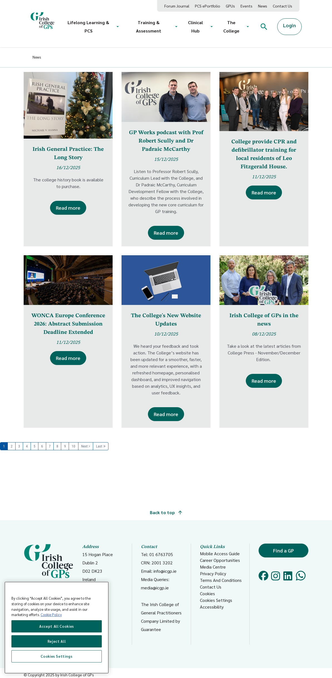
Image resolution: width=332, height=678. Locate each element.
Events (246, 5)
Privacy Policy (213, 573)
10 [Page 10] (73, 446)
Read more (68, 207)
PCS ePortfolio (207, 5)
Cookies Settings (216, 600)
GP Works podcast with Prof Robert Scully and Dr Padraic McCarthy (166, 141)
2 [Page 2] (11, 446)
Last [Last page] (99, 446)
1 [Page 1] (4, 446)
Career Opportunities (220, 560)
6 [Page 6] (42, 446)
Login (289, 25)
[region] (56, 628)
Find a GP (283, 550)
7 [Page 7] (50, 446)
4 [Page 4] (27, 446)
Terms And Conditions (221, 580)
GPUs (230, 5)
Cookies (207, 593)
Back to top (166, 512)
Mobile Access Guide (220, 553)
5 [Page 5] (34, 446)
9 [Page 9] (65, 446)
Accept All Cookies (56, 626)
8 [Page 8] (57, 446)
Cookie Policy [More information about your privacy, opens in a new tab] (51, 614)
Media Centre (213, 567)
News (262, 5)
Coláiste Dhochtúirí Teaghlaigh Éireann (48, 570)
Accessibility (212, 607)
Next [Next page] (84, 446)
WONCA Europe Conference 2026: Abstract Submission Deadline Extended (68, 324)
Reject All (57, 641)
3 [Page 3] (19, 446)
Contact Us (282, 5)
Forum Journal (176, 5)
